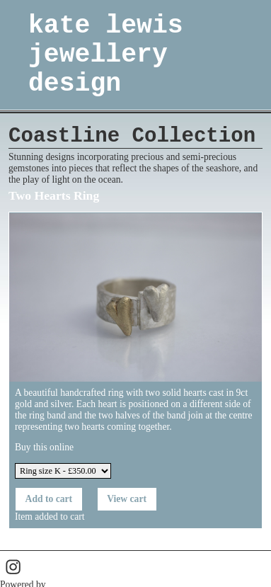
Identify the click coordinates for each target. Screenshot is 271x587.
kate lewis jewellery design (105, 54)
